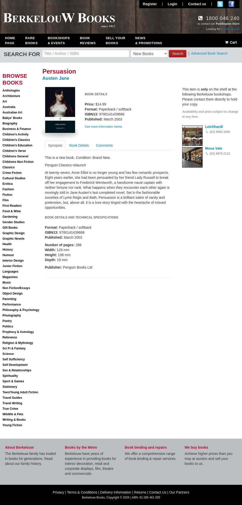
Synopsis (55, 145)
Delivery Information (115, 492)
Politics (7, 326)
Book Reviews (88, 40)
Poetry (7, 321)
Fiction (7, 195)
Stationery (9, 387)
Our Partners (179, 492)
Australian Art (12, 112)
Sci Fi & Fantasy (14, 348)
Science (8, 354)
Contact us (197, 4)
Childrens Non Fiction (18, 162)
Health (7, 244)
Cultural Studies (13, 178)
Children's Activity (15, 134)
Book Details (79, 145)
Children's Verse (14, 151)
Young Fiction (12, 425)
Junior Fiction (12, 266)
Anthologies (11, 90)
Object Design (12, 293)
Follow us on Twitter (220, 4)
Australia (8, 107)
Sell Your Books (115, 40)
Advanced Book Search (209, 53)
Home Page (10, 40)
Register (150, 4)
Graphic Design (13, 233)
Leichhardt (214, 127)
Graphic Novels (13, 238)
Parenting (9, 299)
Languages (10, 271)
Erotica (7, 184)
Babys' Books (12, 118)
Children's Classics (16, 140)
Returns (140, 492)
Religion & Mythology (17, 343)
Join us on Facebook (231, 4)
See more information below (103, 126)
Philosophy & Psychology (20, 310)
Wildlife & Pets (12, 414)
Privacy (58, 492)
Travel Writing (12, 403)
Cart (231, 42)
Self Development (15, 365)
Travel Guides (12, 398)
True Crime (10, 408)
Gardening (9, 216)
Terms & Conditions (82, 492)
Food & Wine (11, 211)
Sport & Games (13, 381)
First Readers (12, 205)
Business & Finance (16, 129)
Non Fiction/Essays (16, 288)
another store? (230, 28)
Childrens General (15, 156)
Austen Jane (55, 78)
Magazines (10, 277)
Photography (11, 315)
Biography (9, 123)
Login (172, 4)
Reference (9, 337)
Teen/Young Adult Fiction (20, 392)
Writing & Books (14, 419)
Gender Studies (13, 222)
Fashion (8, 189)
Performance (11, 304)
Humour (8, 255)
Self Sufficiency (13, 359)
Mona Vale (213, 148)
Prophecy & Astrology (18, 332)
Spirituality (10, 376)
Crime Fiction (12, 173)
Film (5, 200)
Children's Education (17, 145)
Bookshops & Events (59, 40)
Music (6, 282)
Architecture (11, 96)
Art (4, 101)
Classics (8, 167)
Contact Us (157, 492)
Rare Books (31, 40)
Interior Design (13, 260)
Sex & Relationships (16, 370)
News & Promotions (148, 40)
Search (177, 54)
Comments (104, 145)
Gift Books (10, 227)
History (7, 249)
